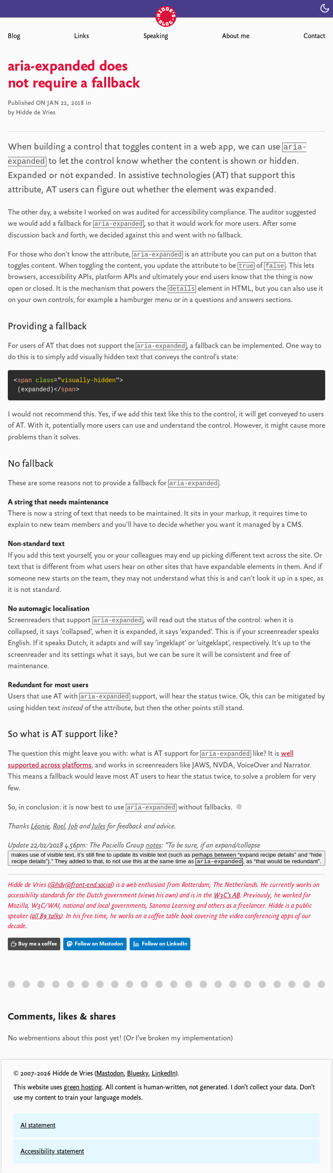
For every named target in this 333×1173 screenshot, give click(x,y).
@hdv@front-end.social (80, 886)
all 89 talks (46, 916)
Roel (59, 825)
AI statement (38, 1126)
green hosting (83, 1088)
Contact (314, 36)
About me (235, 36)
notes (153, 844)
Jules (98, 825)
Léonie (40, 825)
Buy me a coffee (34, 944)
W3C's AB (227, 896)
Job (73, 825)
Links (81, 36)
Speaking (156, 36)
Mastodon (110, 1074)
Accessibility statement (52, 1152)
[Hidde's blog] (166, 8)
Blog (14, 36)
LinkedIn (164, 1074)
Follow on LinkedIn (160, 944)
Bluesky (137, 1074)
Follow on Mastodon (95, 944)
